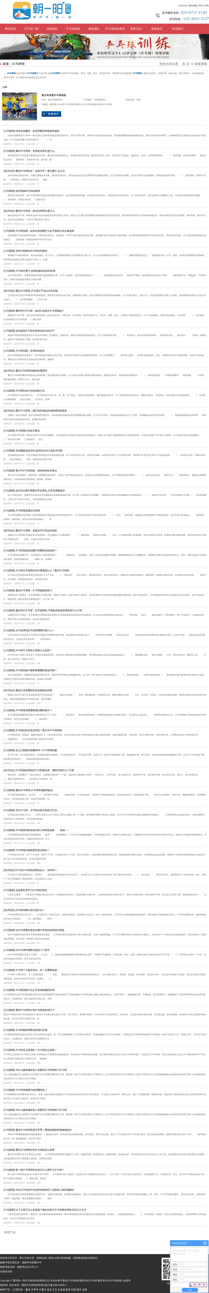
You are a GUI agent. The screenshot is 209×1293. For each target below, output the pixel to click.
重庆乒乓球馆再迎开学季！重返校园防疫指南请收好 (44, 1129)
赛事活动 (135, 28)
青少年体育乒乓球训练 (54, 95)
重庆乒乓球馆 (105, 104)
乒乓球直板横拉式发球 (28, 510)
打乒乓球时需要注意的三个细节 (33, 950)
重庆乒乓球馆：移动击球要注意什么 (35, 211)
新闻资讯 (156, 28)
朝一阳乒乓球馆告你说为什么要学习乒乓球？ (40, 1169)
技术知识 (9, 171)
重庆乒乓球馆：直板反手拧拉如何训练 (36, 530)
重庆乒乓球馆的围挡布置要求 (31, 370)
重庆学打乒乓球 (88, 1280)
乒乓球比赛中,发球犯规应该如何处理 (35, 270)
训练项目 (52, 28)
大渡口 (42, 1289)
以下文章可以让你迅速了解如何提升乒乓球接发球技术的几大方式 (51, 1209)
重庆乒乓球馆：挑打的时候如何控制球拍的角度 (41, 410)
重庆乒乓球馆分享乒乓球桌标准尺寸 (35, 1010)
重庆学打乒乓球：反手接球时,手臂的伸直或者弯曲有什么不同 (49, 610)
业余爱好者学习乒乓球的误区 (31, 890)
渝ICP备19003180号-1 (55, 1285)
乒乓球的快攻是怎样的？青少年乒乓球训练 (39, 730)
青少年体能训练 (55, 99)
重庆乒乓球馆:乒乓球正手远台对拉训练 (37, 290)
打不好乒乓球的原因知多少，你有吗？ (36, 870)
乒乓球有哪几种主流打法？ (30, 910)
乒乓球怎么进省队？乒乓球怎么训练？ (36, 1050)
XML (207, 5)
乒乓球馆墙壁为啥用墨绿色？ (31, 1090)
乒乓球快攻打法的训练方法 (30, 390)
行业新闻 (9, 151)
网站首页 (10, 28)
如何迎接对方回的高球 (28, 191)
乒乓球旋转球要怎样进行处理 (31, 1030)
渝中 (79, 1289)
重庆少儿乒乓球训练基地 (87, 104)
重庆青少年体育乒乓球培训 (62, 104)
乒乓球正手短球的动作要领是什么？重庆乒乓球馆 (42, 570)
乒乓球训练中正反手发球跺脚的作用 (35, 990)
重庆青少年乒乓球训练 (110, 1280)
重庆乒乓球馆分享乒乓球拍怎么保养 (35, 1149)
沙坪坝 (34, 1289)
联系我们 (177, 28)
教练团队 (94, 28)
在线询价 (51, 114)
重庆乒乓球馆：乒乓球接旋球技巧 (34, 590)
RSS (201, 5)
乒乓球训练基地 (115, 28)
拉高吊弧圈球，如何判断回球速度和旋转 (37, 131)
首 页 (185, 64)
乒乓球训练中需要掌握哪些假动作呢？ (36, 670)
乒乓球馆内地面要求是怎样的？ (33, 850)
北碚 (84, 1289)
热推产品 (5, 1289)
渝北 (49, 1289)
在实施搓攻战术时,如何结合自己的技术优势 (39, 450)
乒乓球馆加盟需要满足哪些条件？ (34, 710)
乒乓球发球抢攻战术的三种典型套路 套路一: (42, 830)
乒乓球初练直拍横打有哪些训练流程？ (36, 550)
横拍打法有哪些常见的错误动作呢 (34, 690)
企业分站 (183, 5)
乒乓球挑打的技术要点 (28, 430)
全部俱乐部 (6, 1271)
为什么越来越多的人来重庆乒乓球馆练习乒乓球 (41, 1070)
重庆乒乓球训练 (70, 1280)
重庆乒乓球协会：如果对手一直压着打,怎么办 (40, 171)
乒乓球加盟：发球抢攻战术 (30, 350)
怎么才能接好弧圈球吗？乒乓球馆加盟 (36, 750)
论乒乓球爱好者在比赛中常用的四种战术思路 (40, 930)
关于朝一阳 (31, 28)
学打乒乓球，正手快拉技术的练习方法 (36, 810)
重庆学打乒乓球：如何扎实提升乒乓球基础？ (40, 310)
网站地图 (193, 5)
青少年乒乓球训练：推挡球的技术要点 (36, 470)
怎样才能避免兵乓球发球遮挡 (31, 250)
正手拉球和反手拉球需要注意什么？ (35, 630)
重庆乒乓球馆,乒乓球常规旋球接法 (34, 790)
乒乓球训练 (73, 28)
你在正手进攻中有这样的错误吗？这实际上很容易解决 (45, 1189)
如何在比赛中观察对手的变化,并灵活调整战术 (40, 490)
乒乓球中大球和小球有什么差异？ (34, 650)
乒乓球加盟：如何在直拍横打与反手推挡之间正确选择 (45, 230)
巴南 (73, 1289)
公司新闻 (9, 131)
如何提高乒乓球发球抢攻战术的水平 (35, 330)
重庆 (27, 1289)
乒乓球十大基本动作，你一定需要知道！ (37, 970)
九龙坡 (61, 1289)
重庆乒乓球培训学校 (33, 1285)
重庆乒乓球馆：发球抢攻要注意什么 (35, 151)
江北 (54, 1289)
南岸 (68, 1289)
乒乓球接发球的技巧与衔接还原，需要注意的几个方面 (45, 770)
